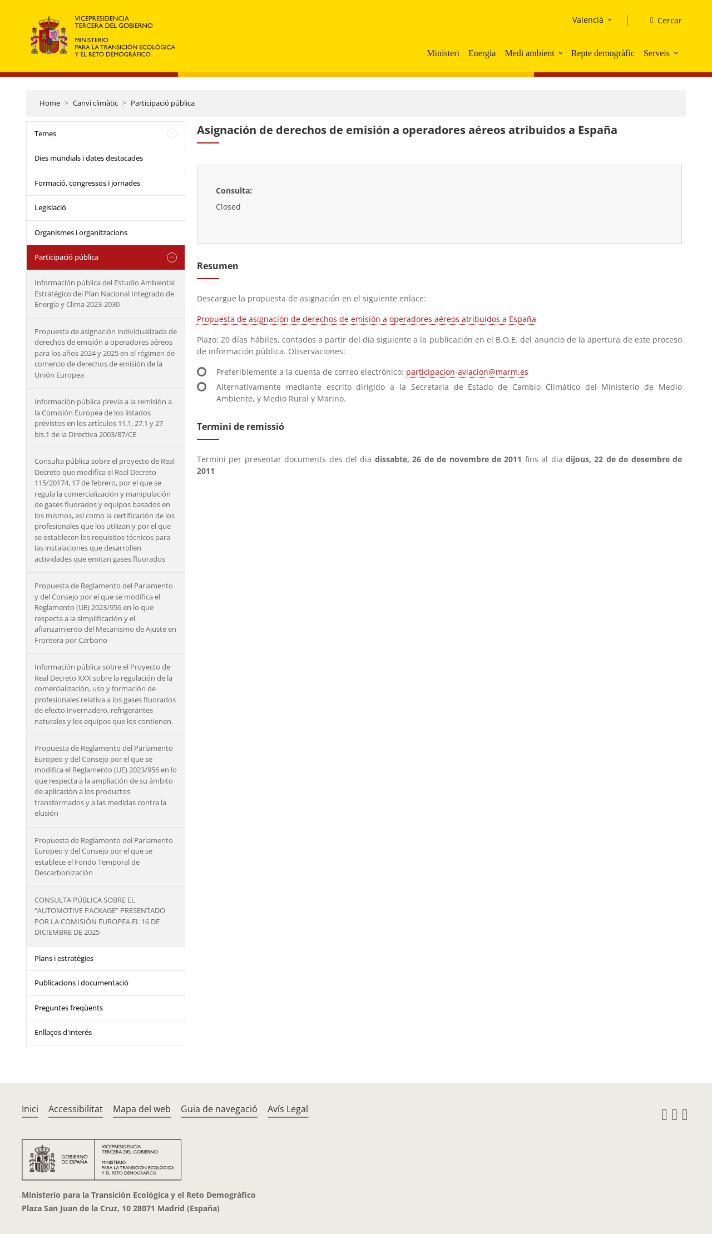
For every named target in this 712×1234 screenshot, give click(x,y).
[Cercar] (661, 20)
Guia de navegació (219, 1109)
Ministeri (443, 53)
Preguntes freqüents (68, 1008)
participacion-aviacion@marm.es (467, 371)
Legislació (50, 207)
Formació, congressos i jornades (87, 183)
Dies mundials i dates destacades (88, 158)
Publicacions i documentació (81, 983)
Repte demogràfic (603, 53)
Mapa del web (142, 1109)
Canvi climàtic (95, 103)
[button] (562, 53)
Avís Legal (288, 1109)
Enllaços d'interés (63, 1032)
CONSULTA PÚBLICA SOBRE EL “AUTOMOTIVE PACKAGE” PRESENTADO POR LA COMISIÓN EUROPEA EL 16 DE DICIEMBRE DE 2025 (99, 916)
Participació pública (163, 103)
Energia (482, 53)
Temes (45, 133)
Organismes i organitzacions (80, 232)
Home (49, 103)
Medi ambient (529, 53)
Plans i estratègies (63, 958)
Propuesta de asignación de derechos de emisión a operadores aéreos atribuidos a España (366, 319)
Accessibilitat (75, 1109)
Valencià (588, 19)
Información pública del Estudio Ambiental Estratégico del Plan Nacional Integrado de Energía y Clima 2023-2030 (104, 293)
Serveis (657, 53)
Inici (30, 1109)
